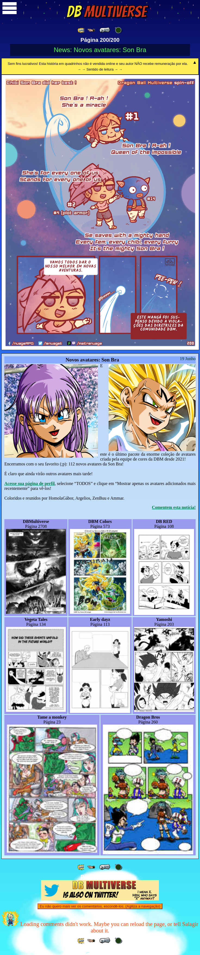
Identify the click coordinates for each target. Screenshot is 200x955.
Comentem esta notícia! (174, 507)
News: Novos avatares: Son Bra (100, 49)
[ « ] (105, 30)
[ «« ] (81, 30)
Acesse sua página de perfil (29, 483)
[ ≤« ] (91, 30)
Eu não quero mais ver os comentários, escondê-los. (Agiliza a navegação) (100, 906)
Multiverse (106, 11)
